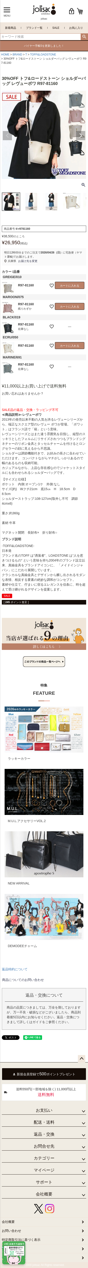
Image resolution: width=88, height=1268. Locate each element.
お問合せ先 (44, 1146)
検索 (84, 37)
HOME (5, 54)
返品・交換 (44, 1134)
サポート (44, 1182)
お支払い (44, 1110)
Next (80, 135)
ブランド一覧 (34, 27)
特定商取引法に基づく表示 (21, 1240)
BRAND (17, 54)
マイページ (44, 1170)
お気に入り (76, 27)
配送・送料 (44, 1122)
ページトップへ (81, 1058)
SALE (56, 27)
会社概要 (44, 1194)
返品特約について (15, 969)
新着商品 (10, 27)
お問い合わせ (11, 1231)
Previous (7, 135)
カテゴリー (44, 1158)
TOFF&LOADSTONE (43, 54)
